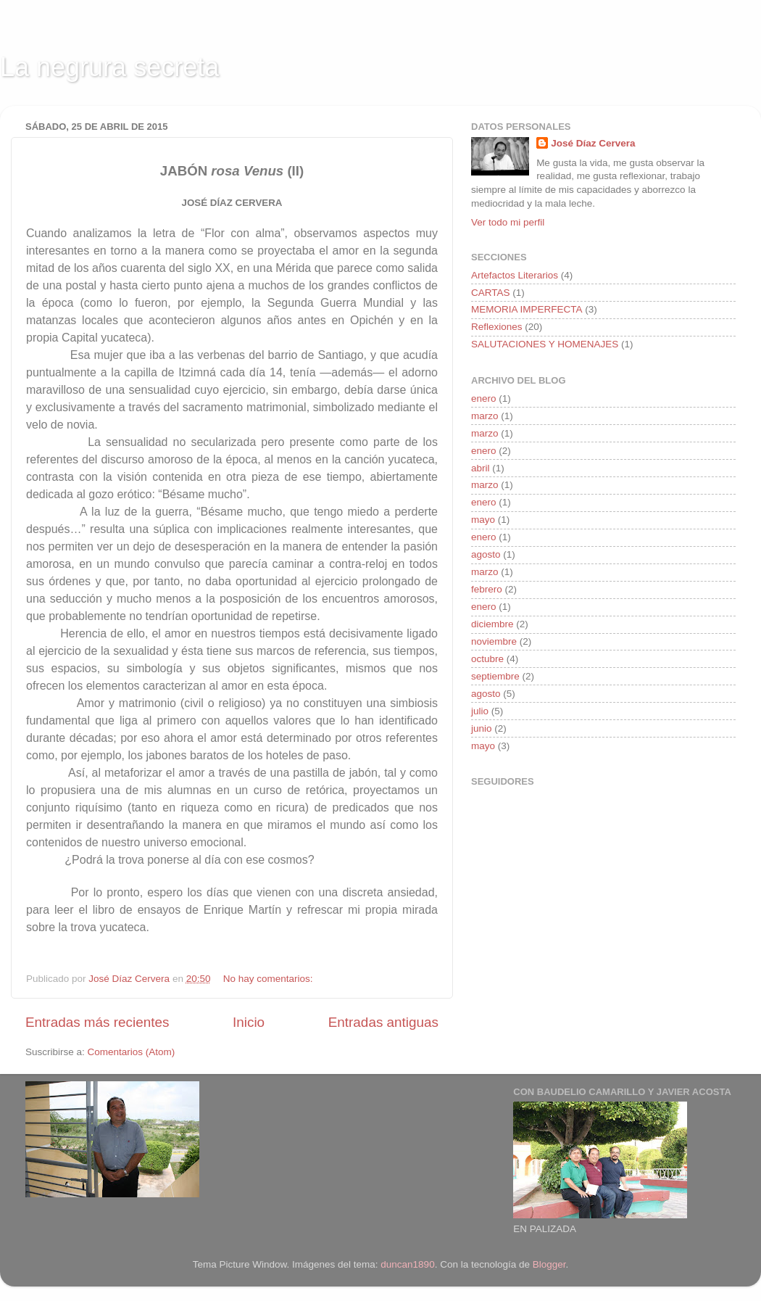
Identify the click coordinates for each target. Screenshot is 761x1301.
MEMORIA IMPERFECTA (527, 309)
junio (481, 728)
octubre (487, 658)
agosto (486, 554)
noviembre (494, 641)
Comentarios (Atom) (131, 1051)
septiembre (495, 676)
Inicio (249, 1022)
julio (479, 711)
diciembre (492, 624)
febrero (486, 589)
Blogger (549, 1264)
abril (480, 468)
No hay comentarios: (269, 978)
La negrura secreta (109, 67)
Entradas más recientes (97, 1022)
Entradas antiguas (383, 1022)
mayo (483, 519)
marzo (485, 415)
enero (483, 398)
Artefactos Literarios (514, 275)
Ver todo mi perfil (507, 222)
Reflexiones (497, 326)
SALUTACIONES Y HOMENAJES (544, 344)
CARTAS (490, 292)
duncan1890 (407, 1264)
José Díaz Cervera (593, 143)
